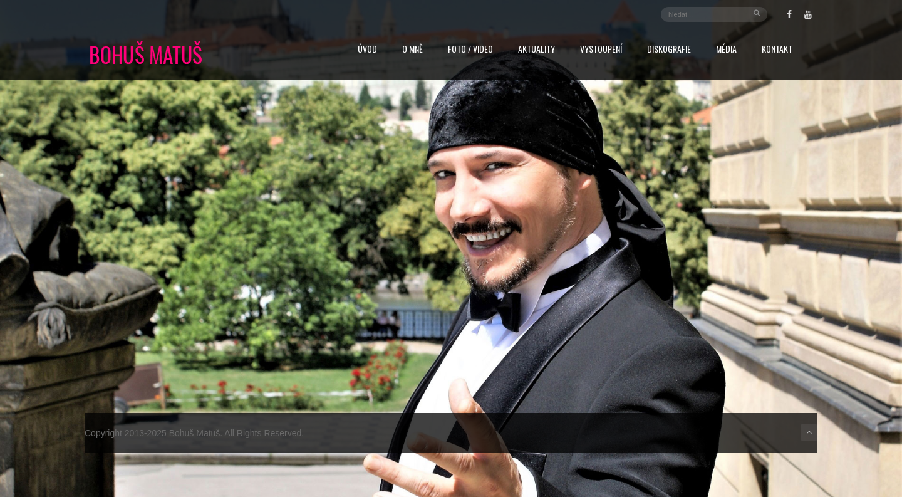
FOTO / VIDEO (470, 49)
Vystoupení (601, 49)
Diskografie (669, 49)
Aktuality (536, 49)
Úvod (367, 49)
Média (726, 49)
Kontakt (777, 49)
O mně (412, 49)
